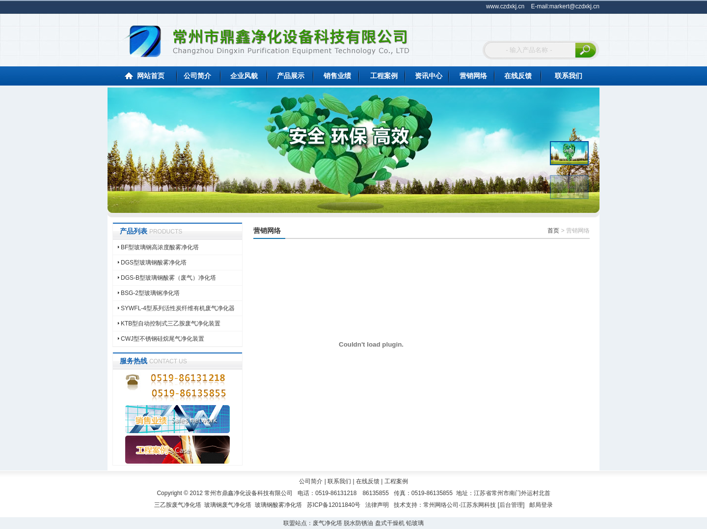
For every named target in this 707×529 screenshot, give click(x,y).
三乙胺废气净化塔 (177, 504)
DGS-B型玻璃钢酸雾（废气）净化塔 (168, 277)
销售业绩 (337, 76)
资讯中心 (428, 76)
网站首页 (150, 76)
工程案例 (384, 76)
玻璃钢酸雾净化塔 (278, 504)
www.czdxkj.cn (505, 6)
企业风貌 (244, 76)
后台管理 (511, 504)
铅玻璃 (415, 523)
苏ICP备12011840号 (333, 504)
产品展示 (290, 76)
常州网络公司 (441, 504)
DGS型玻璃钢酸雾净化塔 (154, 262)
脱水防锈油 (358, 523)
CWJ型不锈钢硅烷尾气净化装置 (162, 338)
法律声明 (377, 504)
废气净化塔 (327, 523)
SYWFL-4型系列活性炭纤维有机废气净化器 (178, 308)
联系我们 (568, 76)
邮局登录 (541, 504)
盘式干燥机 (390, 523)
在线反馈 (518, 76)
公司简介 (197, 76)
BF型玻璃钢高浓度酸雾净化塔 (160, 247)
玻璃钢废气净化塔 (227, 504)
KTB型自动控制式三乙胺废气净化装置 (170, 323)
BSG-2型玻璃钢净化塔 (150, 293)
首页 (553, 230)
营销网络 (473, 76)
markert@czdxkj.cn (574, 6)
